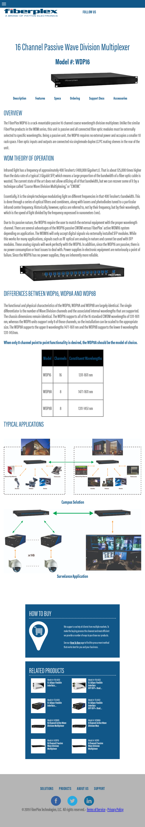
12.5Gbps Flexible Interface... (54, 684)
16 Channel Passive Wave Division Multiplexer (55, 746)
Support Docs (96, 98)
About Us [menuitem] (82, 788)
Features (40, 98)
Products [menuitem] (65, 788)
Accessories (120, 98)
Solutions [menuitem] (46, 788)
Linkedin (89, 801)
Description (19, 98)
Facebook (56, 801)
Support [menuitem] (99, 788)
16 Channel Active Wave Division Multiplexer (56, 724)
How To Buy (75, 642)
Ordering (75, 98)
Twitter (72, 801)
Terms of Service (96, 809)
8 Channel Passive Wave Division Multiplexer (95, 746)
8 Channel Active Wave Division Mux (97, 724)
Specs (57, 98)
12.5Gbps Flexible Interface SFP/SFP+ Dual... (95, 685)
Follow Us (89, 11)
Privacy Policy (115, 809)
